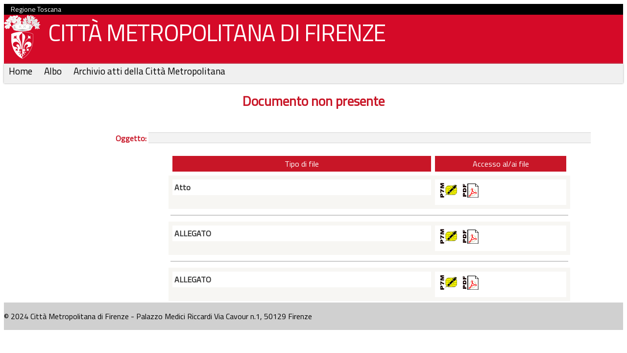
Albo (54, 71)
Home (21, 71)
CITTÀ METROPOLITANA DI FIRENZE (213, 35)
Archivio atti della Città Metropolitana (149, 71)
